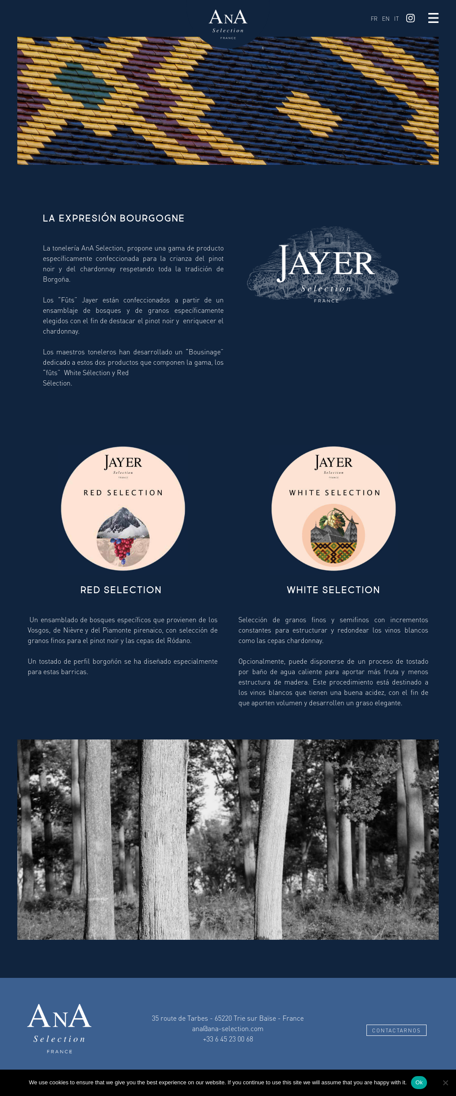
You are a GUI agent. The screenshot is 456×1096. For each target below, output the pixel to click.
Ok (419, 1082)
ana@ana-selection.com (227, 1028)
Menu (433, 18)
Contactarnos (396, 1030)
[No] (445, 1082)
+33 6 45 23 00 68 (228, 1038)
